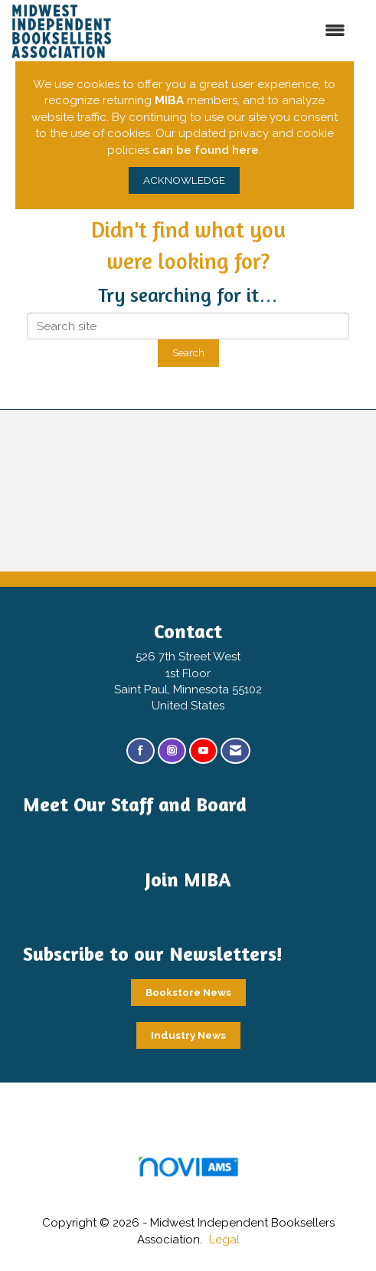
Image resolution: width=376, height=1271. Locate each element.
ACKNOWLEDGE (184, 180)
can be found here (205, 150)
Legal (224, 1239)
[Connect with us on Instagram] (172, 751)
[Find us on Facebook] (140, 751)
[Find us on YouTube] (203, 751)
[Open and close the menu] (255, 31)
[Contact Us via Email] (235, 751)
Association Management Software (188, 1171)
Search (188, 352)
